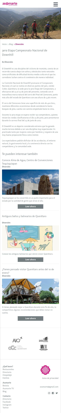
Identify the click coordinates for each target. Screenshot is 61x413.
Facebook (7, 402)
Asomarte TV (8, 388)
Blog (11, 44)
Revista (6, 385)
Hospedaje (7, 375)
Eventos (6, 378)
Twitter (6, 407)
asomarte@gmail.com (49, 387)
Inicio (4, 44)
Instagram (7, 405)
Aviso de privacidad (50, 378)
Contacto (6, 396)
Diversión (19, 44)
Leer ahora (30, 206)
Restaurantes (8, 369)
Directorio (7, 372)
